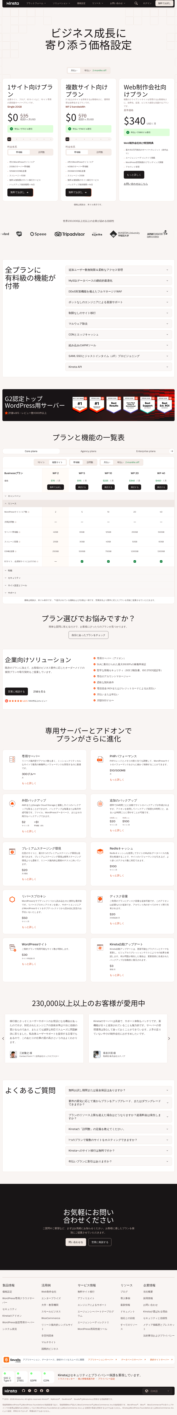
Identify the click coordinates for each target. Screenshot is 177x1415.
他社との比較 (127, 1318)
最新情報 (125, 1305)
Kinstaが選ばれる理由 (155, 1311)
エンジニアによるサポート (92, 1305)
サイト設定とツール (17, 585)
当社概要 (148, 1291)
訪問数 (41, 152)
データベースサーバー (131, 1359)
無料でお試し (164, 6)
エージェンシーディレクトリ (93, 1322)
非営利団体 (47, 1335)
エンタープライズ (51, 1298)
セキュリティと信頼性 (155, 1318)
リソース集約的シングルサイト (57, 1327)
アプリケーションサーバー (100, 1359)
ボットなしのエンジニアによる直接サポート (96, 302)
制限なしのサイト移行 (82, 313)
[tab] (31, 451)
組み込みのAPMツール (82, 345)
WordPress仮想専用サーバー (18, 1322)
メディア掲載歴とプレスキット (159, 1327)
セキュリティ (14, 577)
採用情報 (148, 1298)
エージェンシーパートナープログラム (96, 1313)
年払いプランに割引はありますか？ (90, 1161)
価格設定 (7, 1291)
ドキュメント (127, 1311)
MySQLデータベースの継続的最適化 (90, 280)
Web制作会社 (48, 1291)
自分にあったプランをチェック (88, 635)
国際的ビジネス (49, 1348)
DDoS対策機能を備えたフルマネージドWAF (95, 291)
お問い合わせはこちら (136, 183)
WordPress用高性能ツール (92, 1329)
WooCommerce (50, 1318)
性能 (10, 570)
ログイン (147, 6)
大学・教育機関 (49, 1305)
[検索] (136, 6)
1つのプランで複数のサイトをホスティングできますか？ (103, 1140)
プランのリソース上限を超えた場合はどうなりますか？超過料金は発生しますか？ (115, 1116)
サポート (12, 592)
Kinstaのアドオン (12, 1315)
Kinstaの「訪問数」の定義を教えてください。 (97, 1129)
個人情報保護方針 (86, 1378)
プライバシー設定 (106, 1378)
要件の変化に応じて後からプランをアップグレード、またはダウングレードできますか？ (115, 1102)
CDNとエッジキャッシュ (84, 334)
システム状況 (9, 1329)
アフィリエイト (86, 1298)
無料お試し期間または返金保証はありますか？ (97, 1090)
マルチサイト (48, 1342)
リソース (12, 503)
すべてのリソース (128, 1327)
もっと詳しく (134, 174)
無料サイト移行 (86, 1291)
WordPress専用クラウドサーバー (18, 1300)
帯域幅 (19, 152)
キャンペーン (14, 495)
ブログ (124, 1291)
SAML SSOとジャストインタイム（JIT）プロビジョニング (104, 356)
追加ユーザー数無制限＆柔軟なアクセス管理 (96, 269)
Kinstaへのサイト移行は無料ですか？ (92, 1150)
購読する (82, 487)
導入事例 (125, 1298)
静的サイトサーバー (159, 1359)
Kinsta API (75, 367)
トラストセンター (66, 1378)
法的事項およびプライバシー (159, 1335)
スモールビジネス (51, 1311)
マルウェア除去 (78, 323)
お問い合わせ (150, 1305)
